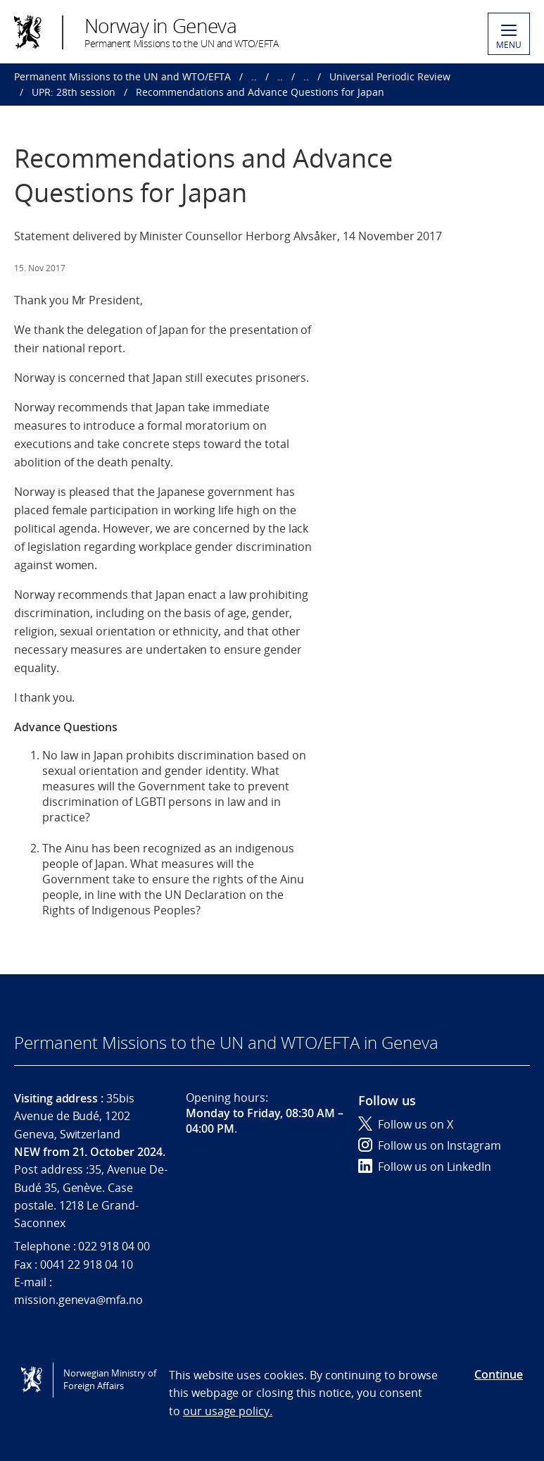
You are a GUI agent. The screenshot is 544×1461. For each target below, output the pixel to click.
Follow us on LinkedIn (424, 1166)
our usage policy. (227, 1411)
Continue (498, 1374)
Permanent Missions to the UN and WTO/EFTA (122, 76)
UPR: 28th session (73, 92)
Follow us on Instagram (429, 1145)
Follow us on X (405, 1124)
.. (254, 76)
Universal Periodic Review (389, 76)
